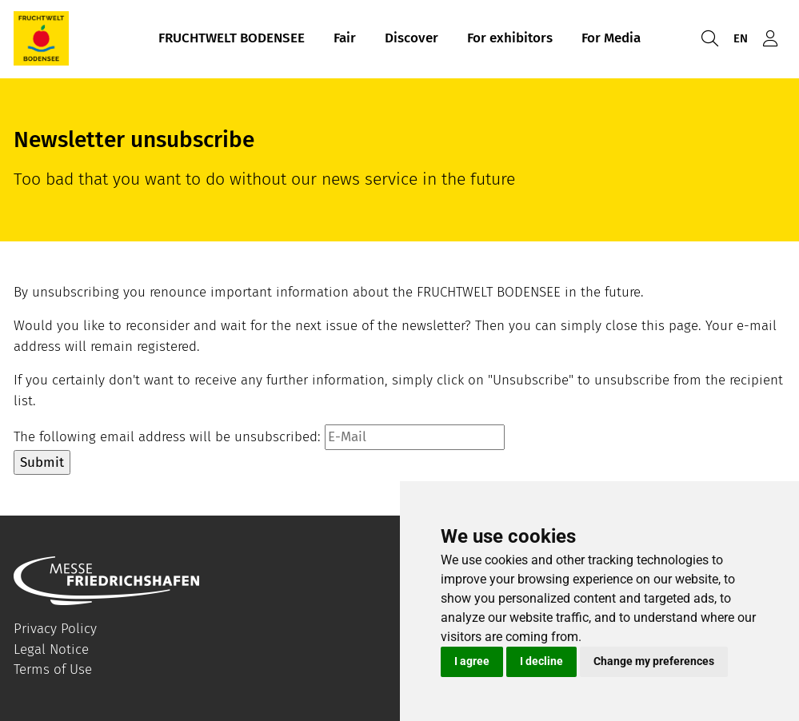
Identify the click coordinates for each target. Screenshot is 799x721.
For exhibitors (510, 38)
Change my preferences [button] (653, 661)
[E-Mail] (415, 437)
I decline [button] (541, 661)
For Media (611, 38)
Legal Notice (51, 649)
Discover (411, 38)
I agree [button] (471, 661)
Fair (345, 38)
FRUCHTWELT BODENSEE (231, 38)
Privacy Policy (55, 628)
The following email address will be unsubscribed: (167, 436)
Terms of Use (53, 669)
